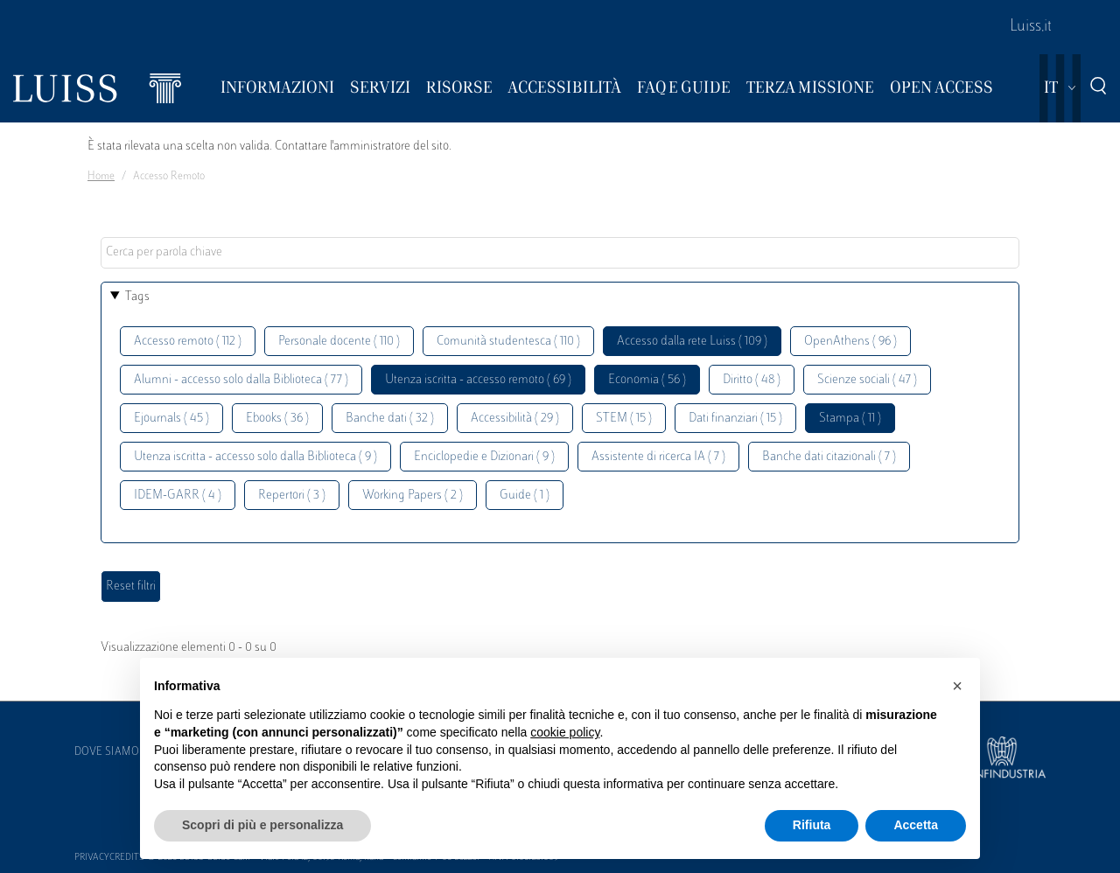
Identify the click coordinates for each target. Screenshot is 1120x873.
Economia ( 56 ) (647, 380)
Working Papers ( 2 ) (412, 495)
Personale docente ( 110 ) (339, 341)
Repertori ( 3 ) (292, 495)
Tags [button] (137, 297)
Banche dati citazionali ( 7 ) (829, 457)
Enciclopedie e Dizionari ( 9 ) (484, 457)
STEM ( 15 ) (624, 418)
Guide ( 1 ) (525, 495)
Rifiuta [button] (812, 825)
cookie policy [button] (564, 732)
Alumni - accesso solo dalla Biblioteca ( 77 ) (241, 380)
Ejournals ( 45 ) (171, 418)
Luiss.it (1031, 27)
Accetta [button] (915, 825)
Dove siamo (106, 752)
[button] (957, 686)
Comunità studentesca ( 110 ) (508, 341)
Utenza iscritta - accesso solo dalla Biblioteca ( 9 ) (255, 457)
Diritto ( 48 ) (751, 380)
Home (101, 176)
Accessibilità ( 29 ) (515, 418)
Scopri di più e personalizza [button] (262, 825)
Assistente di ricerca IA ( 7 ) (658, 457)
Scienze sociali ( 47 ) (867, 380)
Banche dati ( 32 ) (390, 418)
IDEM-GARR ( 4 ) (177, 495)
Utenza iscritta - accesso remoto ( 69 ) (478, 380)
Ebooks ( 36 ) (277, 418)
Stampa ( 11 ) (850, 418)
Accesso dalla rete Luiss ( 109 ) (692, 341)
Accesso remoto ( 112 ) (188, 341)
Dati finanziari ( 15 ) (735, 418)
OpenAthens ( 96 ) (850, 341)
